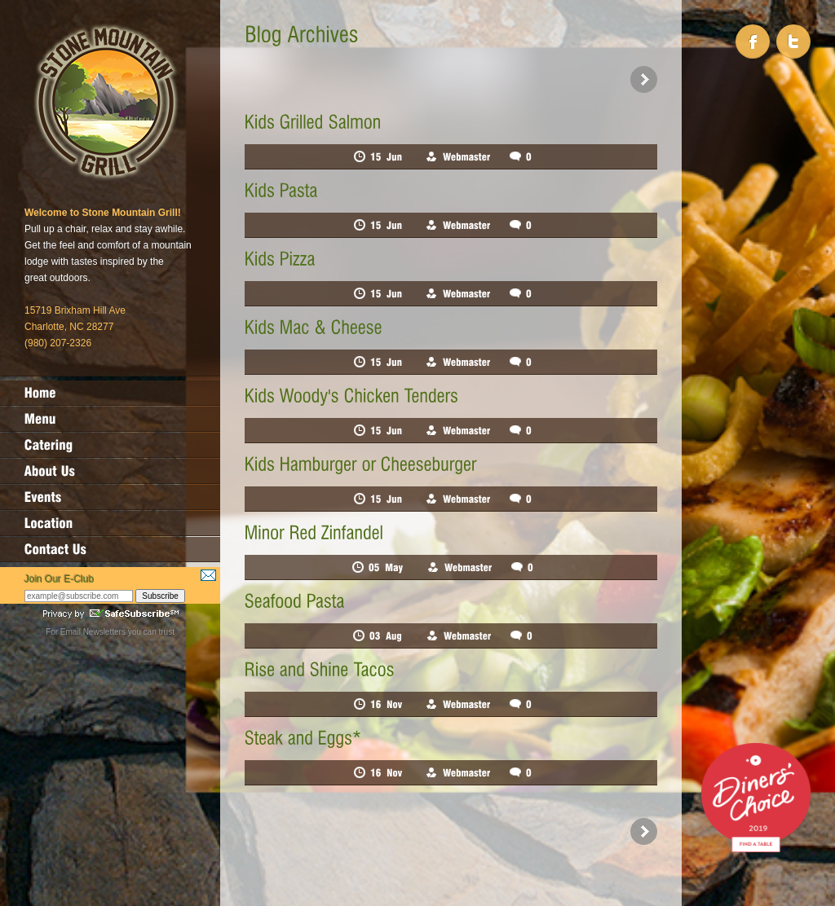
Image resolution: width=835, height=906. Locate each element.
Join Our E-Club (59, 579)
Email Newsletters (93, 631)
